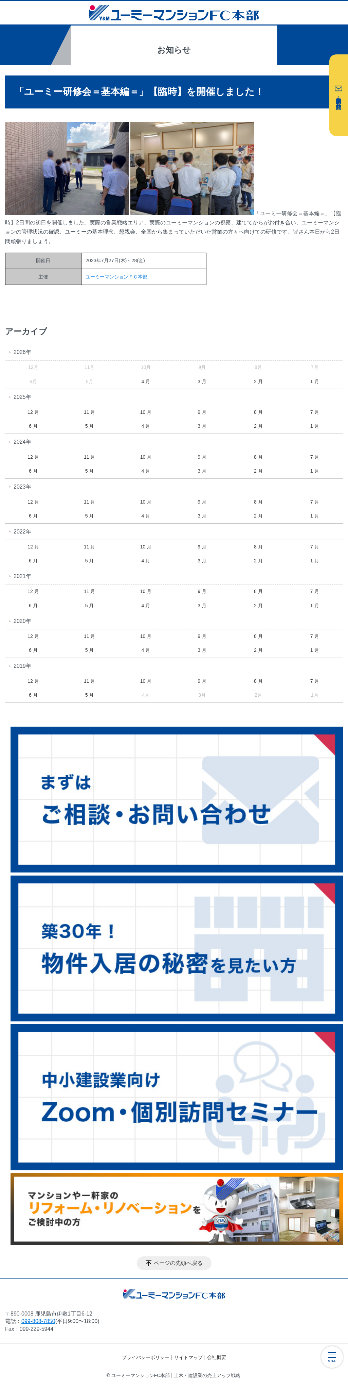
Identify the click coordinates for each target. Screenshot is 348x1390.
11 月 (89, 412)
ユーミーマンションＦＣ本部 (116, 276)
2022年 (22, 532)
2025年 (22, 397)
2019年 (22, 666)
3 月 (202, 381)
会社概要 (216, 1357)
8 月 (258, 412)
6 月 (33, 426)
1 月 (314, 381)
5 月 (89, 426)
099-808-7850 (38, 1321)
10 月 (145, 412)
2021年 (22, 576)
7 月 (314, 412)
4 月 (146, 381)
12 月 (33, 412)
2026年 (22, 352)
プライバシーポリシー (145, 1357)
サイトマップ (188, 1357)
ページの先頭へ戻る (178, 1263)
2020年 (22, 621)
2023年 (22, 487)
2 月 (258, 381)
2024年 (22, 442)
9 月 (202, 412)
